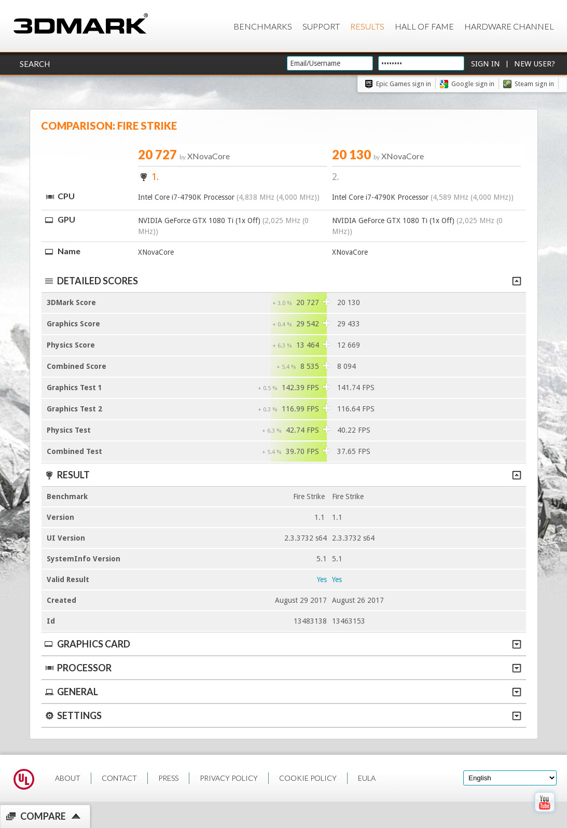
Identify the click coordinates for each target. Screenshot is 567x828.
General (282, 691)
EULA (367, 778)
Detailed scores (282, 280)
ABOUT (67, 778)
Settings (282, 715)
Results (367, 26)
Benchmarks (262, 26)
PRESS (168, 778)
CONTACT (119, 778)
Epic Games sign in (403, 84)
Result (282, 474)
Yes (322, 579)
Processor (282, 667)
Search (35, 63)
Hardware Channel (509, 26)
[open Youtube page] (544, 814)
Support (321, 26)
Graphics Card (282, 643)
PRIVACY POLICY (229, 778)
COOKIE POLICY (308, 778)
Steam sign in (534, 84)
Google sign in (472, 84)
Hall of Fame (424, 26)
